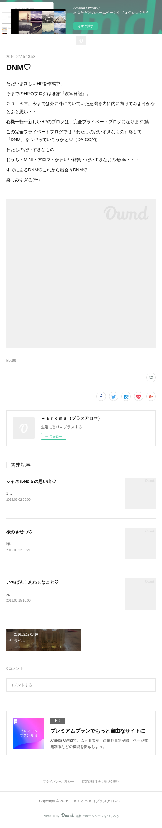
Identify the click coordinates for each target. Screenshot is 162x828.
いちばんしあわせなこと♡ (32, 583)
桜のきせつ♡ (19, 532)
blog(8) (11, 360)
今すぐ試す (85, 26)
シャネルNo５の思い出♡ (31, 481)
